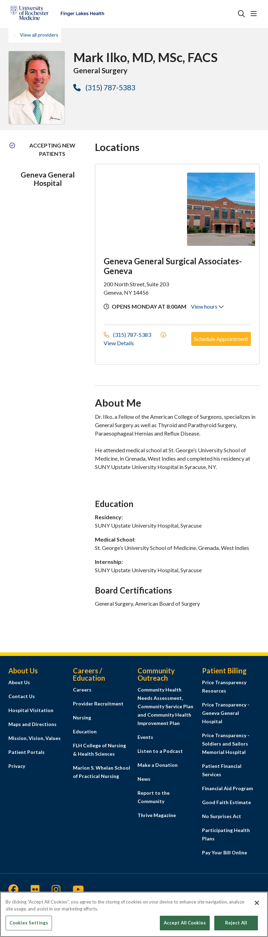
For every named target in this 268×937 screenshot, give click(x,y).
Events (145, 737)
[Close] (257, 902)
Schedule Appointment (221, 338)
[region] (134, 914)
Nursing (82, 717)
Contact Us (21, 696)
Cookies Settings (28, 922)
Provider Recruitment (98, 703)
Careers (82, 690)
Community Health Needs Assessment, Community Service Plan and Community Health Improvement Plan (165, 706)
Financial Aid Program (227, 788)
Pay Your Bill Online (224, 852)
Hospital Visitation (30, 710)
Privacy (16, 766)
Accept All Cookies (185, 922)
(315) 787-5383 (104, 87)
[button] (255, 13)
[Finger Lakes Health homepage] (57, 14)
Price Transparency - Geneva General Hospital (226, 713)
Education (85, 731)
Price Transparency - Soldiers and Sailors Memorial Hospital (226, 743)
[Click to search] (241, 13)
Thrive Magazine (156, 815)
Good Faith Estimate (226, 802)
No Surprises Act (221, 816)
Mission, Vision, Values (34, 738)
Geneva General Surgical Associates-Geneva (173, 266)
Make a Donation (157, 765)
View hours (207, 306)
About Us (19, 682)
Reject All (236, 922)
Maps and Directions (32, 724)
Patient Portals (26, 752)
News (143, 779)
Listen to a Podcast (160, 751)
